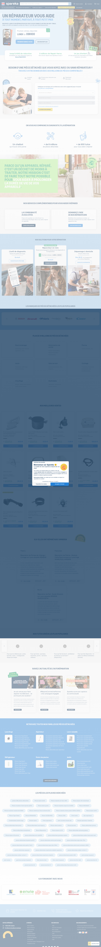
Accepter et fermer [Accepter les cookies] (59, 484)
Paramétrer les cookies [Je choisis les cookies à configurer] (41, 484)
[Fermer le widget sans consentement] (39, 462)
